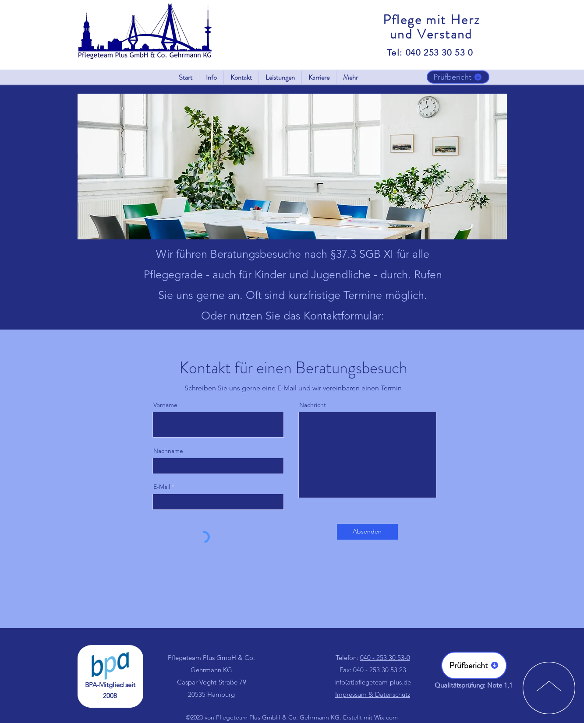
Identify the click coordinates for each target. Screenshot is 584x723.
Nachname (168, 451)
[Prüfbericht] (458, 77)
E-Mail (161, 487)
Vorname (165, 405)
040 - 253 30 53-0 (385, 657)
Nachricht (312, 405)
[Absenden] (367, 532)
